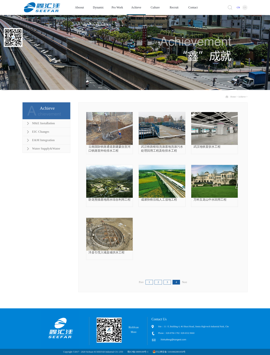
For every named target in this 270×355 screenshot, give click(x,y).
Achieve (242, 96)
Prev (141, 282)
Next (184, 282)
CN (238, 7)
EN (244, 7)
